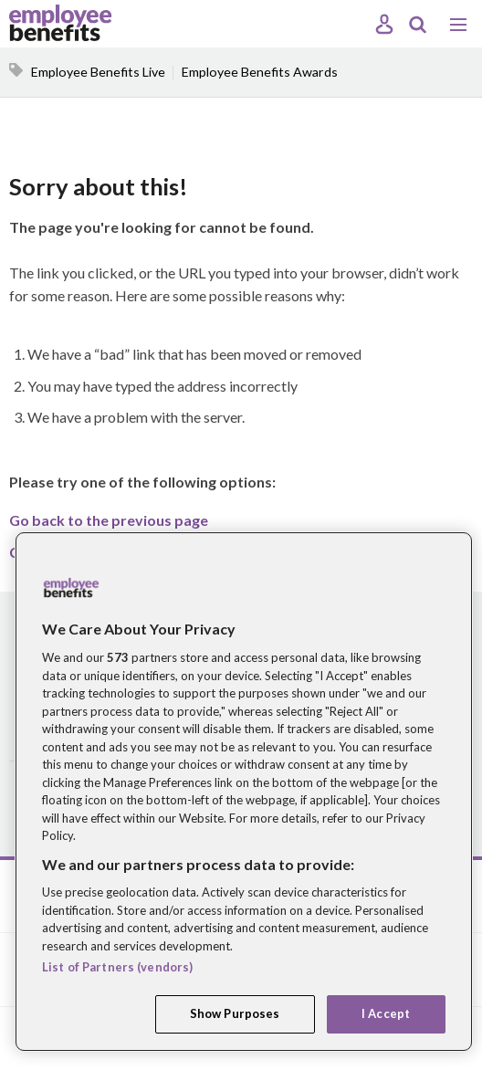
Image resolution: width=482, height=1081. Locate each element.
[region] (244, 791)
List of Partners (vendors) (117, 967)
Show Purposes (235, 1013)
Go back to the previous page (108, 520)
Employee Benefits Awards (260, 71)
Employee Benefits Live (98, 71)
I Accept (386, 1013)
